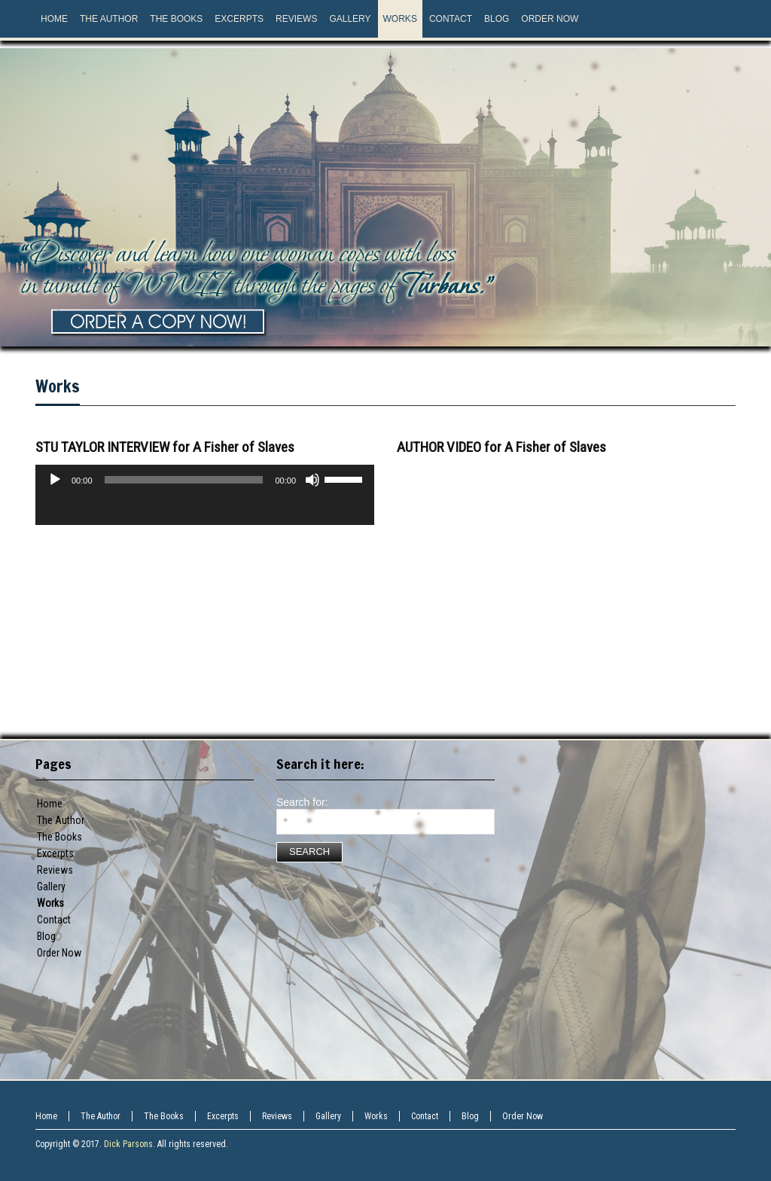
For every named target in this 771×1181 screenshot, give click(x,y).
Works (57, 386)
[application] (204, 510)
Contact (54, 920)
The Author (60, 820)
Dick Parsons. (129, 1144)
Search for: (302, 802)
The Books (59, 837)
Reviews (55, 870)
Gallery (51, 886)
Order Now (59, 953)
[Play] (54, 479)
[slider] (184, 480)
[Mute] (312, 479)
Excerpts (55, 853)
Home (49, 804)
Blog (46, 936)
